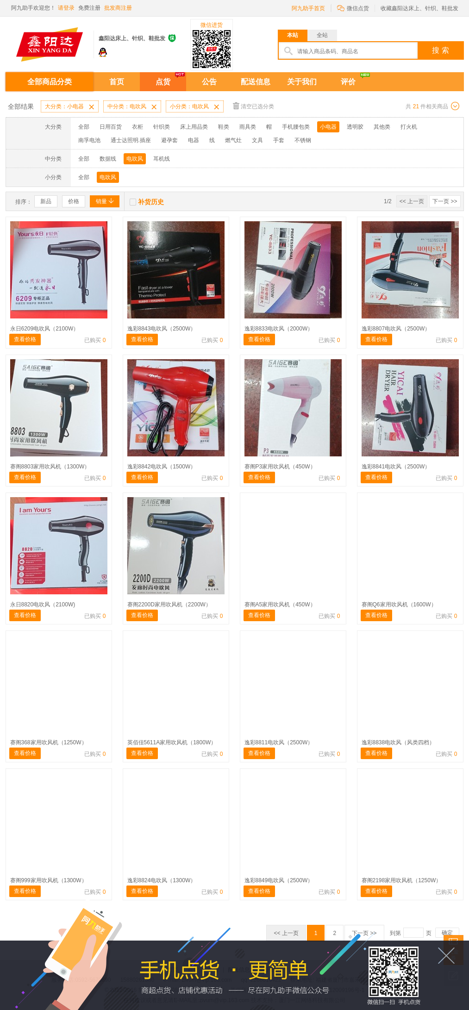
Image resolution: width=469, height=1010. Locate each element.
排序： (23, 202)
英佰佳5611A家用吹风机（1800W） (172, 742)
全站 (322, 35)
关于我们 (302, 82)
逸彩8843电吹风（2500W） (161, 328)
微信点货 (353, 8)
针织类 (161, 127)
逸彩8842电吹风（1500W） (161, 466)
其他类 (382, 127)
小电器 (328, 127)
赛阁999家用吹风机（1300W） (48, 880)
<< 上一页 (412, 201)
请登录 (66, 8)
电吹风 (134, 159)
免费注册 (89, 8)
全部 (83, 127)
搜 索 (440, 50)
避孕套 (169, 140)
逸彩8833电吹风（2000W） (278, 328)
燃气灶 (233, 140)
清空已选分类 (253, 106)
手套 (278, 140)
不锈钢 (302, 140)
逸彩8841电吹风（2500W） (396, 466)
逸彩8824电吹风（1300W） (161, 880)
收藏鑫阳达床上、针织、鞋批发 (419, 8)
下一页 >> (444, 201)
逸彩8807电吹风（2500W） (396, 328)
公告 (209, 82)
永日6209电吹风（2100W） (44, 328)
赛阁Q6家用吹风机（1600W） (399, 604)
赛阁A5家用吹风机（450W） (280, 604)
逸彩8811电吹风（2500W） (278, 742)
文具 (257, 140)
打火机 (408, 127)
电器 (193, 140)
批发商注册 (118, 8)
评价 (348, 82)
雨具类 (247, 127)
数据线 (108, 159)
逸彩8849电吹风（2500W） (278, 880)
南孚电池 (89, 140)
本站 (292, 35)
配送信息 (255, 82)
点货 (163, 82)
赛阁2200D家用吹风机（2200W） (169, 604)
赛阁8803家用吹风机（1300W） (50, 466)
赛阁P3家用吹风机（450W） (280, 466)
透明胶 (355, 127)
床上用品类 (194, 127)
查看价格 (25, 339)
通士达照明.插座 (131, 140)
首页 (116, 82)
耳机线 (161, 159)
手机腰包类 (296, 127)
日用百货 (111, 127)
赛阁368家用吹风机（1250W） (48, 742)
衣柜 (137, 127)
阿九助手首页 (308, 8)
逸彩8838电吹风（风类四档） (398, 742)
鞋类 (223, 127)
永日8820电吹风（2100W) (42, 604)
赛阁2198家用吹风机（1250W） (402, 880)
